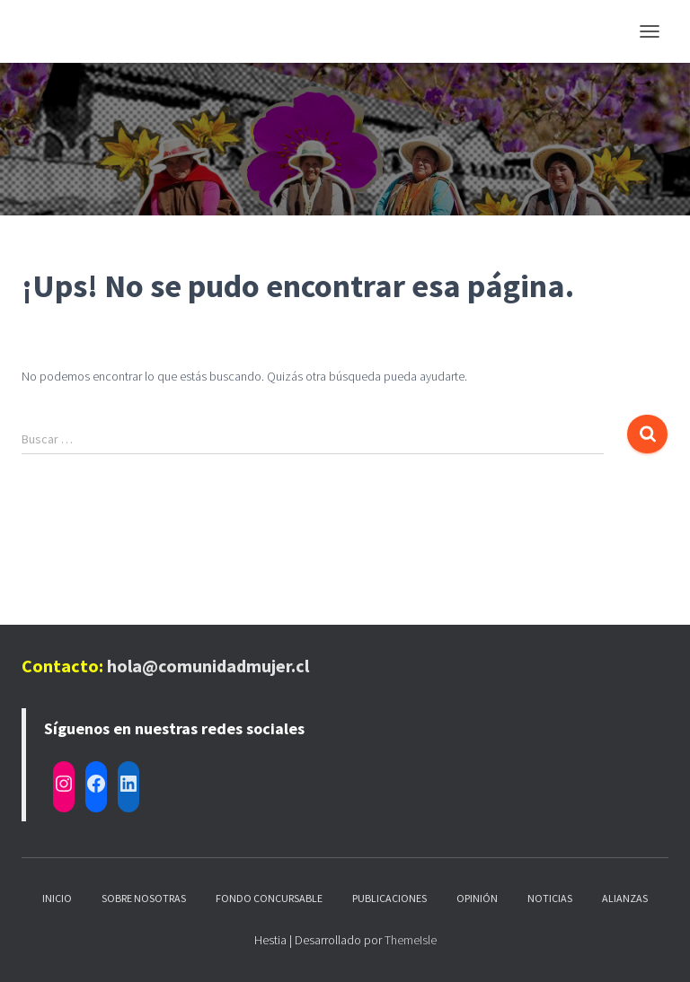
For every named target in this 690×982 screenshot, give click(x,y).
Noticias (549, 898)
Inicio (57, 898)
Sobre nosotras (144, 898)
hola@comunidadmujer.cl (208, 665)
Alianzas (625, 898)
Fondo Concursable (269, 898)
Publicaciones (389, 898)
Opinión (477, 898)
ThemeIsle (411, 940)
